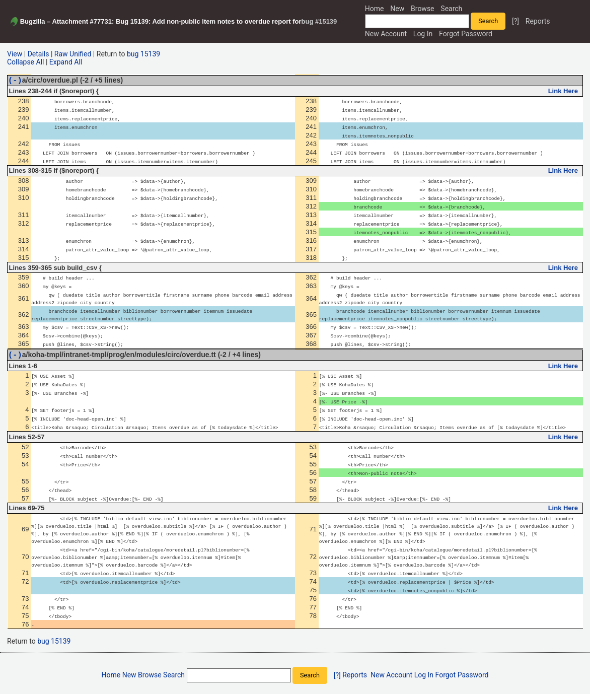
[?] (515, 21)
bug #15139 (319, 21)
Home (374, 9)
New (397, 9)
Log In (422, 34)
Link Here (563, 92)
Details (38, 54)
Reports (538, 21)
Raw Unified (73, 54)
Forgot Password (465, 34)
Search (451, 9)
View (14, 54)
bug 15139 (143, 54)
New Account (386, 34)
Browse (422, 9)
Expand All (65, 62)
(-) (15, 81)
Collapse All (25, 62)
